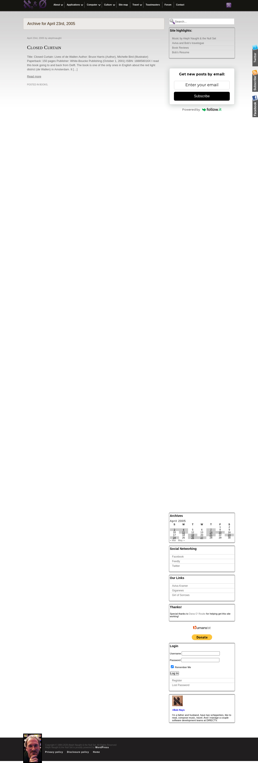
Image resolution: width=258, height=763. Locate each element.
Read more (34, 76)
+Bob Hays (178, 710)
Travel (135, 5)
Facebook (178, 556)
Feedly (176, 561)
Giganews (178, 590)
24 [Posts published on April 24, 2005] (174, 537)
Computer (92, 5)
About (57, 5)
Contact (180, 5)
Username (175, 653)
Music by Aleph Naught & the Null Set (194, 38)
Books (43, 84)
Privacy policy (54, 752)
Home (96, 752)
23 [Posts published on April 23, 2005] (229, 535)
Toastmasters (153, 5)
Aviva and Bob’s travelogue (188, 43)
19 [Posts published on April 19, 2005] (192, 535)
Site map (123, 5)
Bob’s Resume (180, 52)
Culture (108, 5)
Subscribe (202, 96)
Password (175, 660)
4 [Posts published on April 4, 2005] (183, 529)
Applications (73, 5)
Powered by (201, 109)
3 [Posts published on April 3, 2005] (174, 529)
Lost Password (181, 685)
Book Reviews (180, 47)
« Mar (173, 540)
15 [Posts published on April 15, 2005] (220, 532)
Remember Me (181, 667)
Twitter (176, 565)
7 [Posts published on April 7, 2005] (211, 529)
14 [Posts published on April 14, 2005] (211, 532)
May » (181, 540)
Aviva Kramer (180, 585)
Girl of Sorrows (181, 595)
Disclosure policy (78, 752)
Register (177, 680)
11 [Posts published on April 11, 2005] (183, 532)
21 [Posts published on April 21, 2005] (211, 535)
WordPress (102, 747)
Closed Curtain (44, 47)
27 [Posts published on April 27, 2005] (201, 537)
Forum (168, 5)
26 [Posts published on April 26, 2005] (192, 537)
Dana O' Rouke (197, 613)
